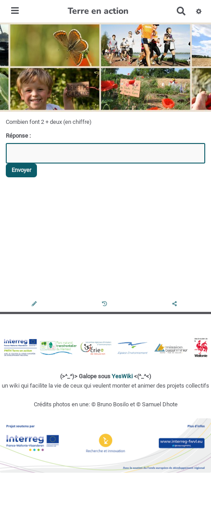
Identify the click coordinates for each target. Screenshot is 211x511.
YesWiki (122, 376)
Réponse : (19, 135)
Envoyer (21, 170)
